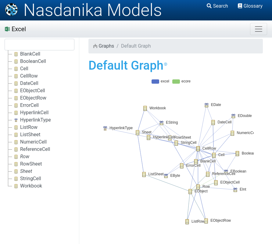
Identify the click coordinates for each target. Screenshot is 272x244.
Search (217, 6)
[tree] (39, 120)
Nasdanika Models (83, 10)
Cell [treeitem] (20, 68)
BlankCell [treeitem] (26, 54)
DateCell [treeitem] (25, 83)
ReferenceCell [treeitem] (31, 149)
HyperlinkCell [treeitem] (30, 112)
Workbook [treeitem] (27, 186)
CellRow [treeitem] (25, 76)
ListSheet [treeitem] (26, 134)
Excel (15, 29)
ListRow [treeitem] (25, 127)
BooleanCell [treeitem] (29, 61)
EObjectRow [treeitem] (29, 98)
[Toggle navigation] (258, 29)
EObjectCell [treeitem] (28, 90)
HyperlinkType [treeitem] (31, 120)
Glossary (250, 6)
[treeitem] (21, 156)
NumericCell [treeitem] (29, 142)
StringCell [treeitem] (26, 178)
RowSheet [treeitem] (27, 164)
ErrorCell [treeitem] (25, 105)
